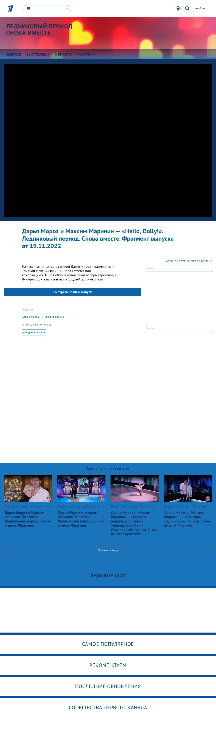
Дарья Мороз (31, 317)
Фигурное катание (34, 332)
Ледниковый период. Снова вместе (40, 29)
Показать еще (108, 550)
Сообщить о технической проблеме (188, 261)
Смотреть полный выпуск (72, 292)
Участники (86, 54)
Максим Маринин (53, 317)
